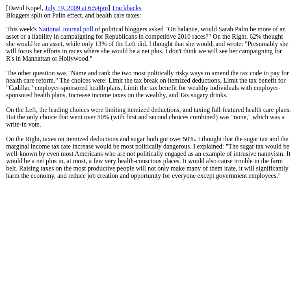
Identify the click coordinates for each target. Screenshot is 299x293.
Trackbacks (126, 7)
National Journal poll (65, 29)
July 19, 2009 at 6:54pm (76, 7)
